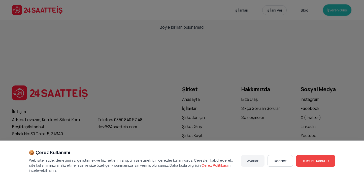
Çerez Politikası (215, 165)
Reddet (280, 160)
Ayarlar (252, 160)
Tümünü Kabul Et (315, 160)
